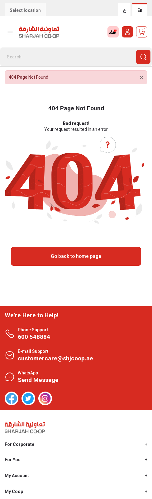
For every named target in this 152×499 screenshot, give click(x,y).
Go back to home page (76, 256)
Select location (25, 10)
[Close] (141, 77)
